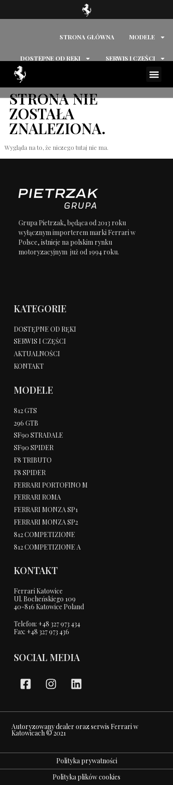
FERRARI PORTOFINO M (51, 485)
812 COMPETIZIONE (44, 534)
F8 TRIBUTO (33, 460)
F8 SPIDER (30, 472)
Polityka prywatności (86, 760)
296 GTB (26, 423)
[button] (153, 74)
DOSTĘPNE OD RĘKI (55, 58)
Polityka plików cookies (86, 777)
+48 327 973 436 (48, 631)
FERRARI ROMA (37, 497)
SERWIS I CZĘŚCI (136, 58)
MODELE (147, 37)
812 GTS (25, 410)
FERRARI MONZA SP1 (46, 509)
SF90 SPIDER (34, 447)
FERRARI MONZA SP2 (46, 522)
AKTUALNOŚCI (37, 353)
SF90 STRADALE (38, 435)
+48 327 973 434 (59, 623)
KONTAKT (29, 366)
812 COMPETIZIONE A (47, 547)
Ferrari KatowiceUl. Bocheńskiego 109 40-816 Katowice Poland (49, 599)
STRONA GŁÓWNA (87, 37)
